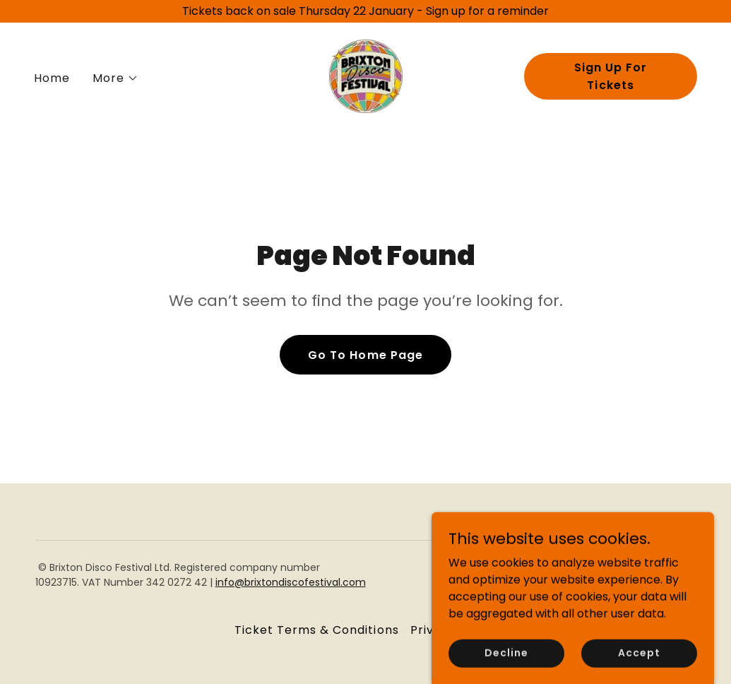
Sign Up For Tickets (610, 76)
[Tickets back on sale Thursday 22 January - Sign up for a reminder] (365, 11)
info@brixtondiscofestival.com (290, 582)
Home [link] (52, 78)
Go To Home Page (365, 355)
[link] (366, 75)
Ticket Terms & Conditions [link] (316, 630)
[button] (115, 78)
